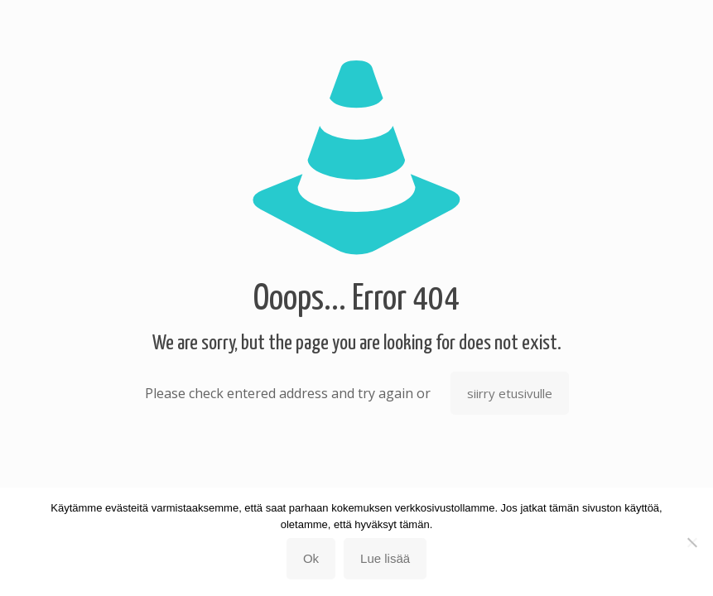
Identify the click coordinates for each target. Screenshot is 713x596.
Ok (311, 558)
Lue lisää (385, 558)
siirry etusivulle (509, 393)
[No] (692, 542)
